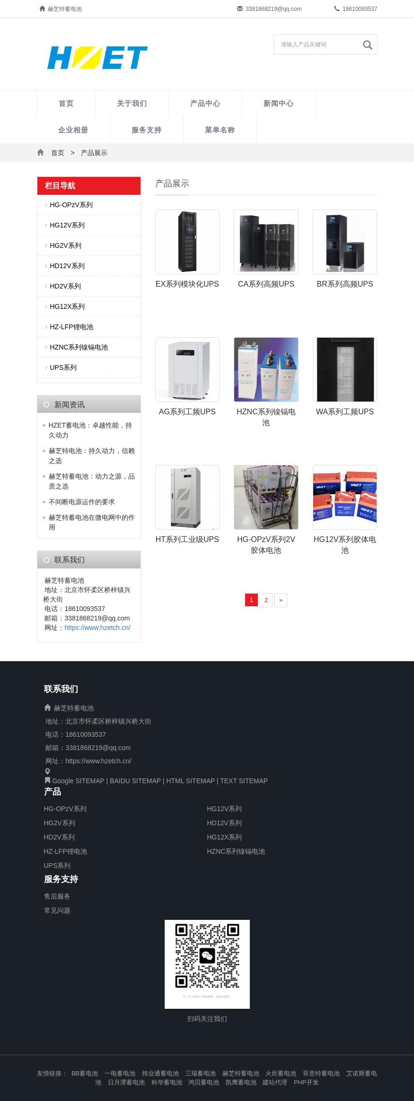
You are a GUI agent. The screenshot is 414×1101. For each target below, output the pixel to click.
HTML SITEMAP (190, 781)
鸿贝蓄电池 (203, 1082)
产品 (52, 792)
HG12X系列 (67, 306)
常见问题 (57, 910)
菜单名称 (220, 130)
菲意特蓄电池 (321, 1073)
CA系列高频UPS (266, 284)
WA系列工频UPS (345, 412)
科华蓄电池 (166, 1082)
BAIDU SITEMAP (135, 781)
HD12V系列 (67, 266)
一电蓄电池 (120, 1073)
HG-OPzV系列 (71, 205)
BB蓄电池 (84, 1073)
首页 (66, 103)
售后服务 (57, 896)
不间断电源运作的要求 (82, 502)
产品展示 (94, 153)
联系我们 (61, 689)
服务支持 (147, 130)
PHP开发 (306, 1082)
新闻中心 (279, 103)
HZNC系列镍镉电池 (79, 347)
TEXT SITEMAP (244, 781)
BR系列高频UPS (345, 284)
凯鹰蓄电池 (241, 1082)
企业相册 (73, 130)
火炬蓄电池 (280, 1073)
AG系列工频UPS (187, 412)
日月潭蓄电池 (126, 1082)
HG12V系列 (67, 225)
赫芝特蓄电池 (240, 1073)
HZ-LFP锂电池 (71, 327)
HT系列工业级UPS (187, 539)
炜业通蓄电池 (160, 1073)
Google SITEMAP (78, 781)
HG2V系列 (65, 245)
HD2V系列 (65, 286)
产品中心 (205, 103)
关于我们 (132, 103)
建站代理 (275, 1082)
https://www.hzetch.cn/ (97, 627)
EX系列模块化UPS (187, 284)
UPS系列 (63, 367)
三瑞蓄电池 (200, 1073)
